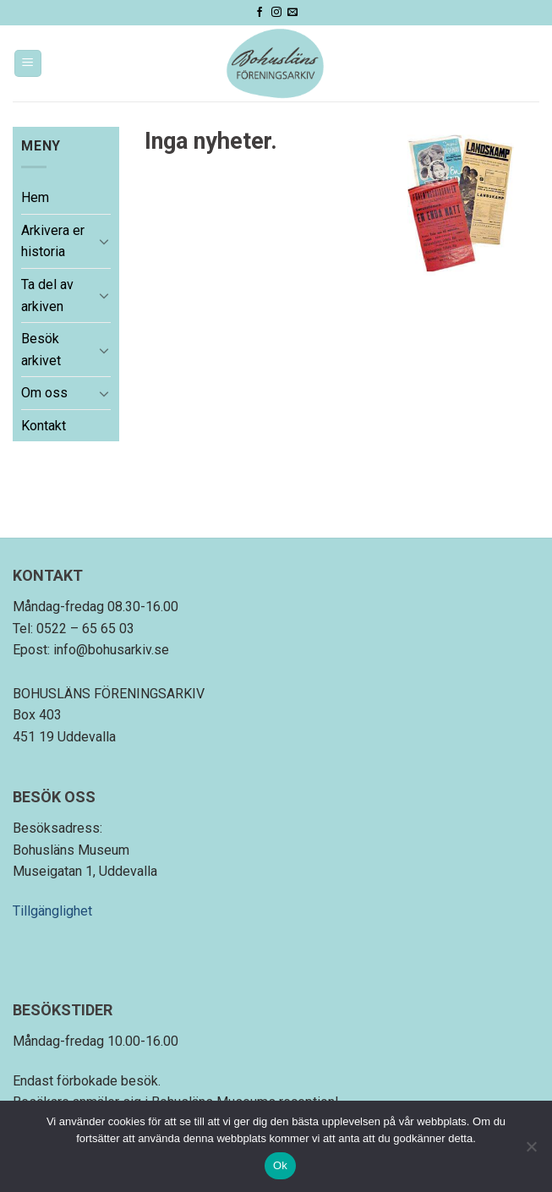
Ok (280, 1165)
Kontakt (43, 426)
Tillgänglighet (52, 911)
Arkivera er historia (53, 241)
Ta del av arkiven (47, 295)
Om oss (44, 393)
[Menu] (28, 64)
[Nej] (530, 1151)
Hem (35, 197)
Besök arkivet (41, 350)
